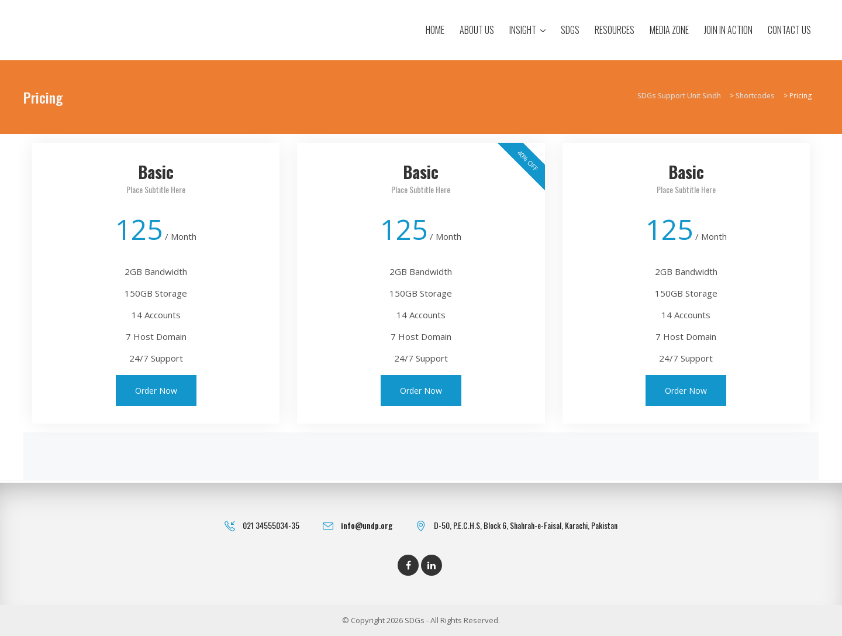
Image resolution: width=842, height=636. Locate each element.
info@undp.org (366, 525)
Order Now (156, 390)
